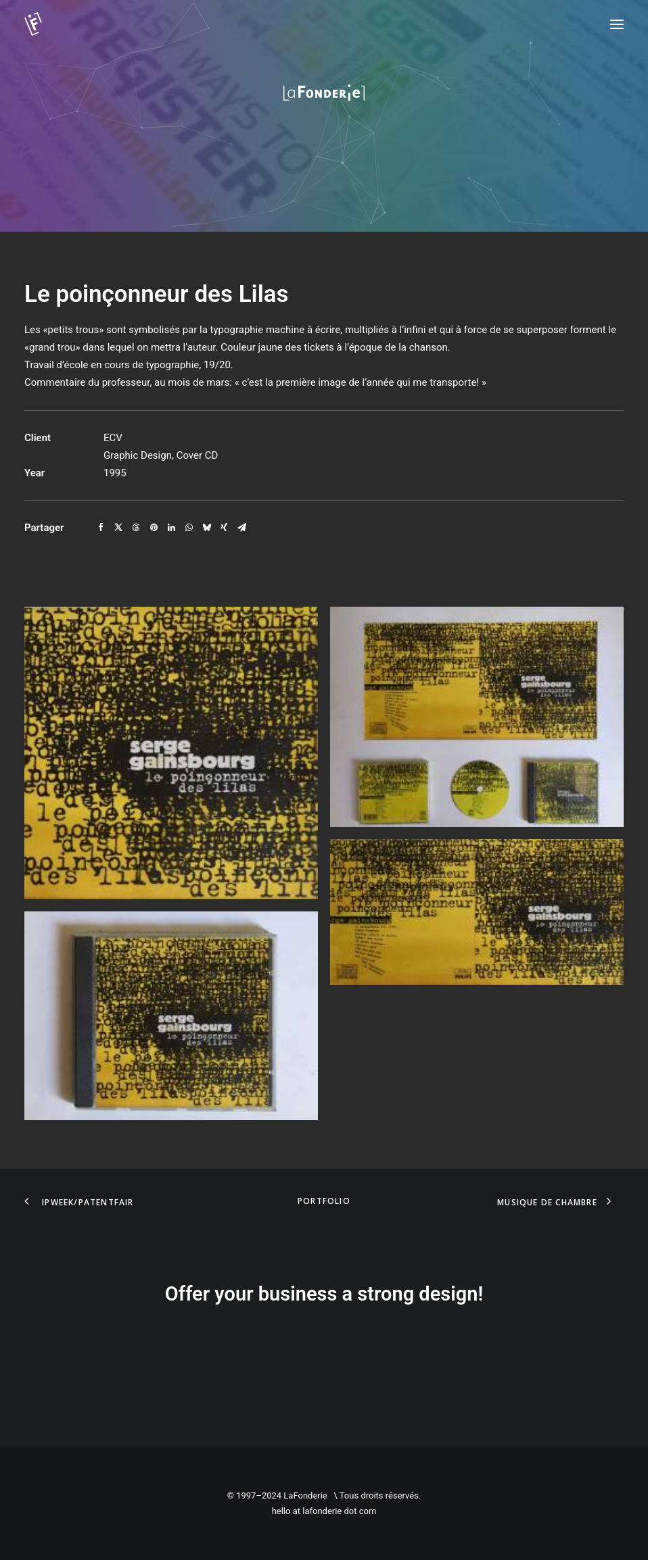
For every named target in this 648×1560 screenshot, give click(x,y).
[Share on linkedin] (171, 527)
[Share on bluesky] (206, 527)
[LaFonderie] (58, 24)
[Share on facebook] (101, 527)
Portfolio (324, 1201)
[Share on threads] (136, 527)
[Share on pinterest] (153, 527)
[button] (617, 24)
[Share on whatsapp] (189, 527)
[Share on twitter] (118, 527)
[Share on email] (241, 527)
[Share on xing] (224, 527)
